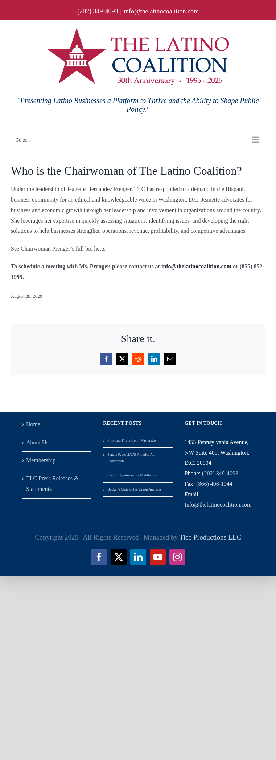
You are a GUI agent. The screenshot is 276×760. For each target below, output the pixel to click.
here (99, 248)
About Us (37, 442)
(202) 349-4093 (220, 473)
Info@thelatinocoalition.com (218, 504)
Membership (40, 460)
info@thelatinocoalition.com (161, 11)
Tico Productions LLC (210, 537)
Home (33, 424)
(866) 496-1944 (214, 484)
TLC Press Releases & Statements (52, 483)
